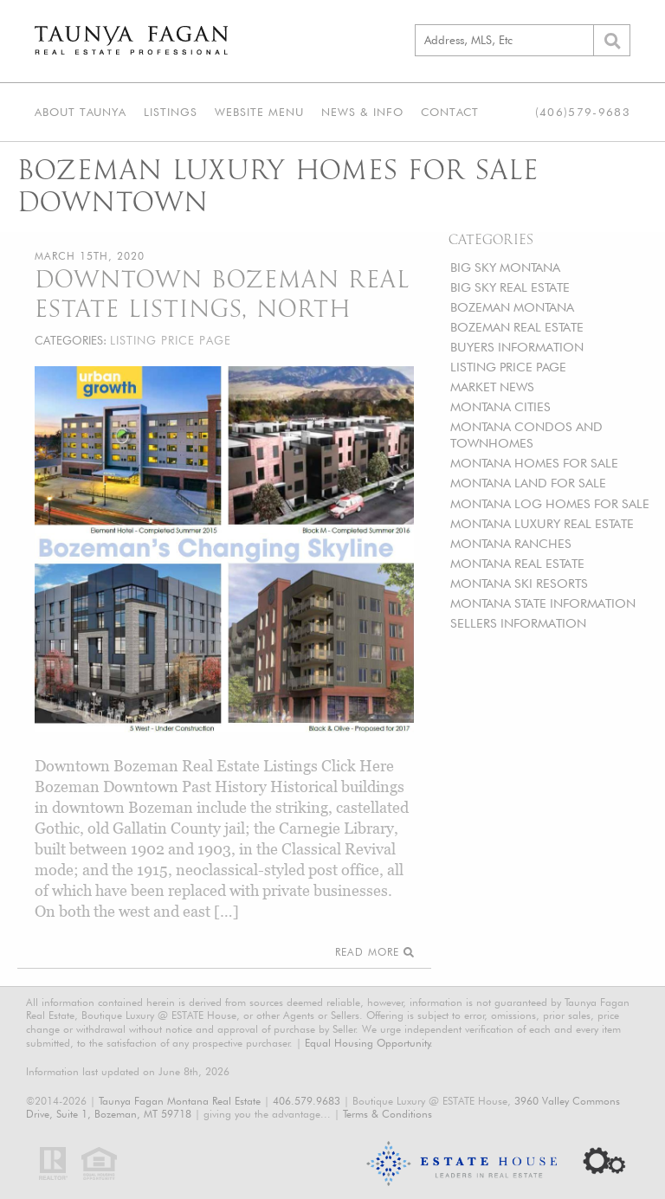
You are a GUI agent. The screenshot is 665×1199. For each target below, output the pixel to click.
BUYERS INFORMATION (517, 346)
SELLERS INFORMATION (518, 623)
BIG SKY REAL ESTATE (510, 287)
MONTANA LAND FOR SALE (528, 482)
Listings (170, 112)
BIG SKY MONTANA (505, 267)
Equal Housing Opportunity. (369, 1042)
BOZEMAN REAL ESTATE (517, 326)
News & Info (362, 112)
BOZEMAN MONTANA (512, 307)
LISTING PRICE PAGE (508, 366)
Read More (374, 951)
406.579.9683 (306, 1100)
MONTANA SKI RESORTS (519, 583)
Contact (450, 112)
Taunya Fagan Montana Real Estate (180, 1100)
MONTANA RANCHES (510, 543)
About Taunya (80, 112)
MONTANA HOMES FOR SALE (534, 462)
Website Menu (259, 112)
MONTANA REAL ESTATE (517, 563)
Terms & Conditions (387, 1113)
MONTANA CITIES (500, 406)
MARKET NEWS (492, 386)
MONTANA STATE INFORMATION (543, 603)
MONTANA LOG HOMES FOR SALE (549, 503)
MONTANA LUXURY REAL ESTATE (542, 523)
